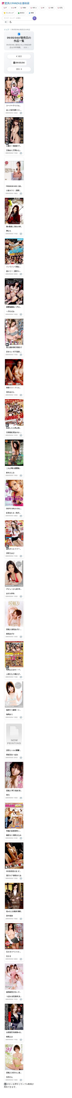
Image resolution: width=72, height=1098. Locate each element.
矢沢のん (9, 1077)
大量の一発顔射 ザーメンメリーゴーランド (22, 146)
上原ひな (9, 674)
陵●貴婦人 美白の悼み (14, 227)
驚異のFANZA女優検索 (15, 3)
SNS (31, 13)
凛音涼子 (23, 432)
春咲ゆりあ (17, 876)
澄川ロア (9, 876)
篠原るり (9, 835)
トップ (6, 30)
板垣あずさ (10, 634)
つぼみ (15, 755)
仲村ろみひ (10, 553)
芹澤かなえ (17, 150)
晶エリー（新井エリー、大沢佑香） (19, 271)
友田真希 (14, 996)
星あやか (16, 432)
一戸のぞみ (10, 311)
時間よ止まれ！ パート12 (15, 670)
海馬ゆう (9, 714)
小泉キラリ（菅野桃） (14, 191)
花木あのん (10, 392)
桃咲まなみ (17, 835)
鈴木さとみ (10, 473)
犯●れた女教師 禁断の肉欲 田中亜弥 (19, 911)
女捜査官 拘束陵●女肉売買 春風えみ (19, 1032)
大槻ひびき (17, 674)
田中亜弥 (9, 916)
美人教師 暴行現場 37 (14, 347)
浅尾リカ (16, 110)
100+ (23, 8)
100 (51, 8)
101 (34, 8)
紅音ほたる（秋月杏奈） (15, 513)
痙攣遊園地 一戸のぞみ (14, 307)
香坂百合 (9, 755)
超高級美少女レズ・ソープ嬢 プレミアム (21, 992)
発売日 (21, 13)
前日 (19, 56)
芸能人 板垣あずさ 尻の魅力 (16, 629)
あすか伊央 (10, 593)
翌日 (19, 69)
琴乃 (7, 795)
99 (13, 8)
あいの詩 (9, 110)
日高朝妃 (9, 432)
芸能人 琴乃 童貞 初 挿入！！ (17, 791)
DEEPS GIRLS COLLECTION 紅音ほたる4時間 (22, 509)
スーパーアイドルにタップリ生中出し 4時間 (22, 106)
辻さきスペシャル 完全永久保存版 (18, 952)
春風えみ (9, 1037)
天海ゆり (9, 150)
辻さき (8, 956)
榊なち (8, 231)
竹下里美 (16, 352)
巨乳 (60, 8)
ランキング (9, 13)
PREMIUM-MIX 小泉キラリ (16, 186)
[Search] (17, 18)
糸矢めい (23, 110)
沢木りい (9, 352)
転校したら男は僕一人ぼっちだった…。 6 (21, 428)
